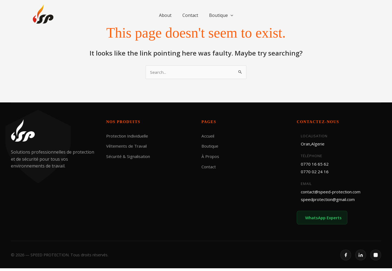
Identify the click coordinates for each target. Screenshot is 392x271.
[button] (230, 15)
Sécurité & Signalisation (130, 157)
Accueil (208, 136)
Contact (190, 15)
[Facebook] (345, 261)
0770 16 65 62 (315, 165)
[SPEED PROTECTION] (43, 14)
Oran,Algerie (314, 144)
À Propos (210, 157)
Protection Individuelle (129, 136)
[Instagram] (375, 261)
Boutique (221, 15)
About (165, 15)
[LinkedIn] (360, 261)
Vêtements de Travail (127, 146)
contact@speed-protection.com (332, 193)
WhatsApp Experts (325, 220)
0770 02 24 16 (315, 173)
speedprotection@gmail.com (330, 201)
